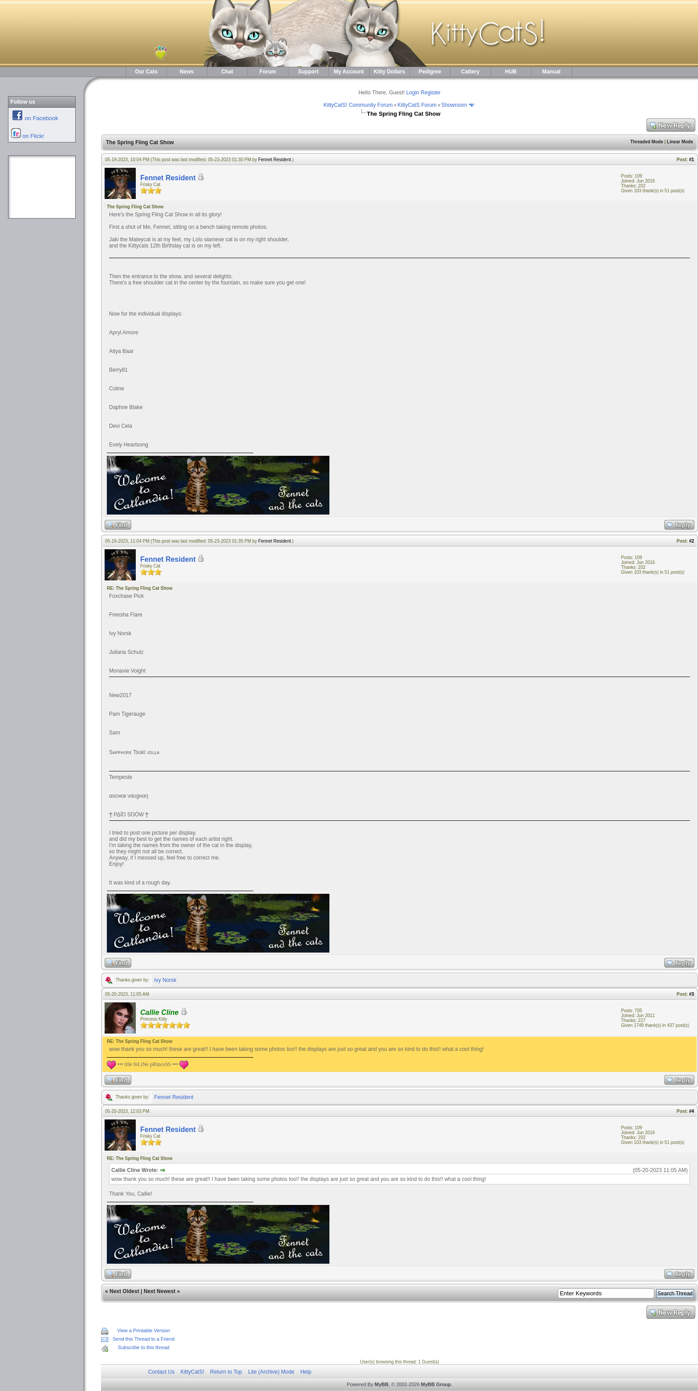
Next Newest (159, 1291)
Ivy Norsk (165, 980)
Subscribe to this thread (144, 1347)
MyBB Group (436, 1384)
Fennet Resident (274, 159)
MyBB (381, 1384)
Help (306, 1372)
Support (308, 72)
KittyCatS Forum (417, 105)
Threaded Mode (646, 141)
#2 (691, 541)
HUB (511, 72)
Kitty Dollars (389, 72)
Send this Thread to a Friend (143, 1339)
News (187, 72)
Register (431, 92)
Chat (227, 72)
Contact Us (161, 1372)
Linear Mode (680, 141)
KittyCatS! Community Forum (358, 105)
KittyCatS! (192, 1372)
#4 (691, 1111)
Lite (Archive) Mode (271, 1372)
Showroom (454, 105)
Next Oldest (124, 1291)
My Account (349, 72)
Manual (551, 72)
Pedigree (429, 72)
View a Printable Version (143, 1330)
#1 (691, 159)
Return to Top (226, 1372)
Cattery (470, 72)
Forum (268, 72)
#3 (691, 994)
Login (412, 92)
